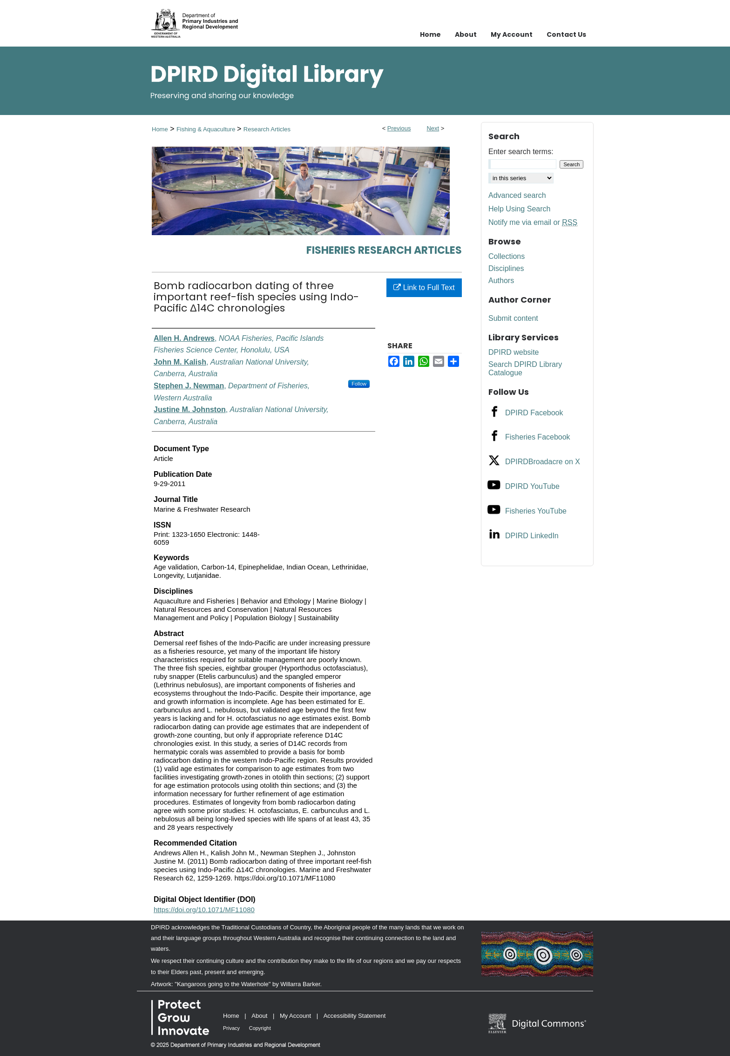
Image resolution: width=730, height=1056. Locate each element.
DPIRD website (513, 352)
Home (160, 129)
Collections (506, 256)
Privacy (231, 1028)
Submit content (513, 318)
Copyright (260, 1028)
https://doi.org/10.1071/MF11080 (204, 910)
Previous (399, 128)
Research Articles (267, 129)
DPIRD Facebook (534, 413)
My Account (295, 1015)
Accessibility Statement (355, 1015)
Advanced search (517, 195)
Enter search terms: (521, 152)
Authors (501, 280)
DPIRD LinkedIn (532, 536)
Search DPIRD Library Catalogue (525, 368)
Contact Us (566, 34)
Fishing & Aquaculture (206, 129)
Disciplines (506, 268)
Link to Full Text (423, 287)
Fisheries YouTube (536, 511)
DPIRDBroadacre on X (542, 462)
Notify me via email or (532, 222)
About (259, 1015)
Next (432, 128)
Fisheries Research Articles (384, 250)
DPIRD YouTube (532, 486)
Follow (358, 383)
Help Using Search (519, 209)
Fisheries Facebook (537, 437)
